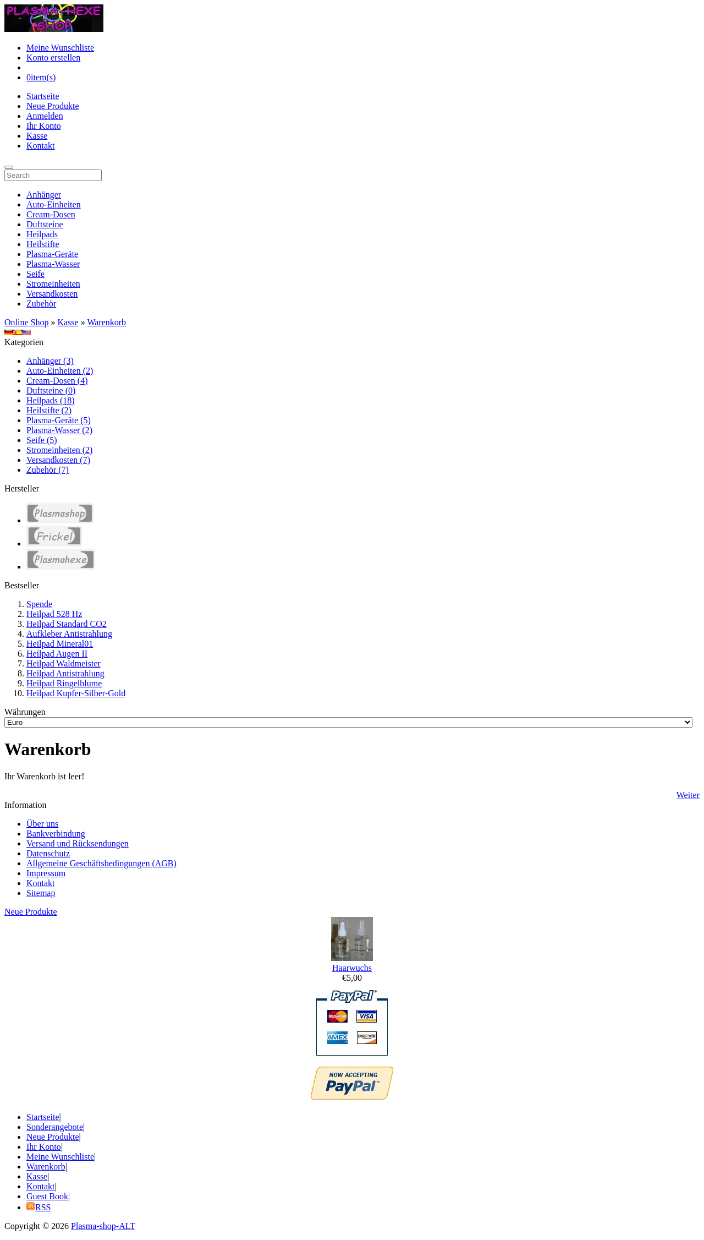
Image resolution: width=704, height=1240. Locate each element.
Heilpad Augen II (56, 653)
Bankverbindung (55, 833)
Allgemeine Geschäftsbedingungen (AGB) (101, 863)
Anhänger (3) (50, 360)
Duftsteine (44, 224)
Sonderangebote (54, 1127)
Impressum (45, 873)
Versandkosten (52, 293)
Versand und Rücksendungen (77, 843)
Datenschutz (48, 853)
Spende (39, 604)
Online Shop (26, 322)
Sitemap (40, 893)
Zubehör (41, 303)
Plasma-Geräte (52, 254)
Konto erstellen (53, 57)
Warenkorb (106, 322)
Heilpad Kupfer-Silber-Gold (75, 693)
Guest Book (47, 1196)
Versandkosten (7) (58, 460)
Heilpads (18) (50, 400)
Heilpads (42, 234)
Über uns (42, 823)
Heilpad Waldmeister (63, 663)
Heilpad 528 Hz (54, 614)
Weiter (688, 795)
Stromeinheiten (53, 283)
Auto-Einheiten (53, 204)
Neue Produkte (52, 106)
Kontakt (40, 145)
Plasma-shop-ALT (103, 1226)
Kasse (36, 135)
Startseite (42, 96)
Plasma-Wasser (53, 264)
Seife (35, 273)
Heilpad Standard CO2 (66, 624)
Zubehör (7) (47, 469)
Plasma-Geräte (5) (58, 420)
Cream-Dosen (50, 214)
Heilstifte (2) (49, 410)
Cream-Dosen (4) (57, 380)
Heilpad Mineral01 (59, 643)
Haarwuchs (352, 968)
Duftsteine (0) (50, 390)
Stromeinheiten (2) (59, 450)
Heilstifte (42, 244)
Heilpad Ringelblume (64, 683)
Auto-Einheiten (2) (59, 370)
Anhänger (43, 194)
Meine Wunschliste (60, 47)
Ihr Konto (43, 125)
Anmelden (44, 116)
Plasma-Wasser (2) (59, 430)
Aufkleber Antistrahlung (69, 633)
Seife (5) (41, 440)
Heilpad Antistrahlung (65, 673)
